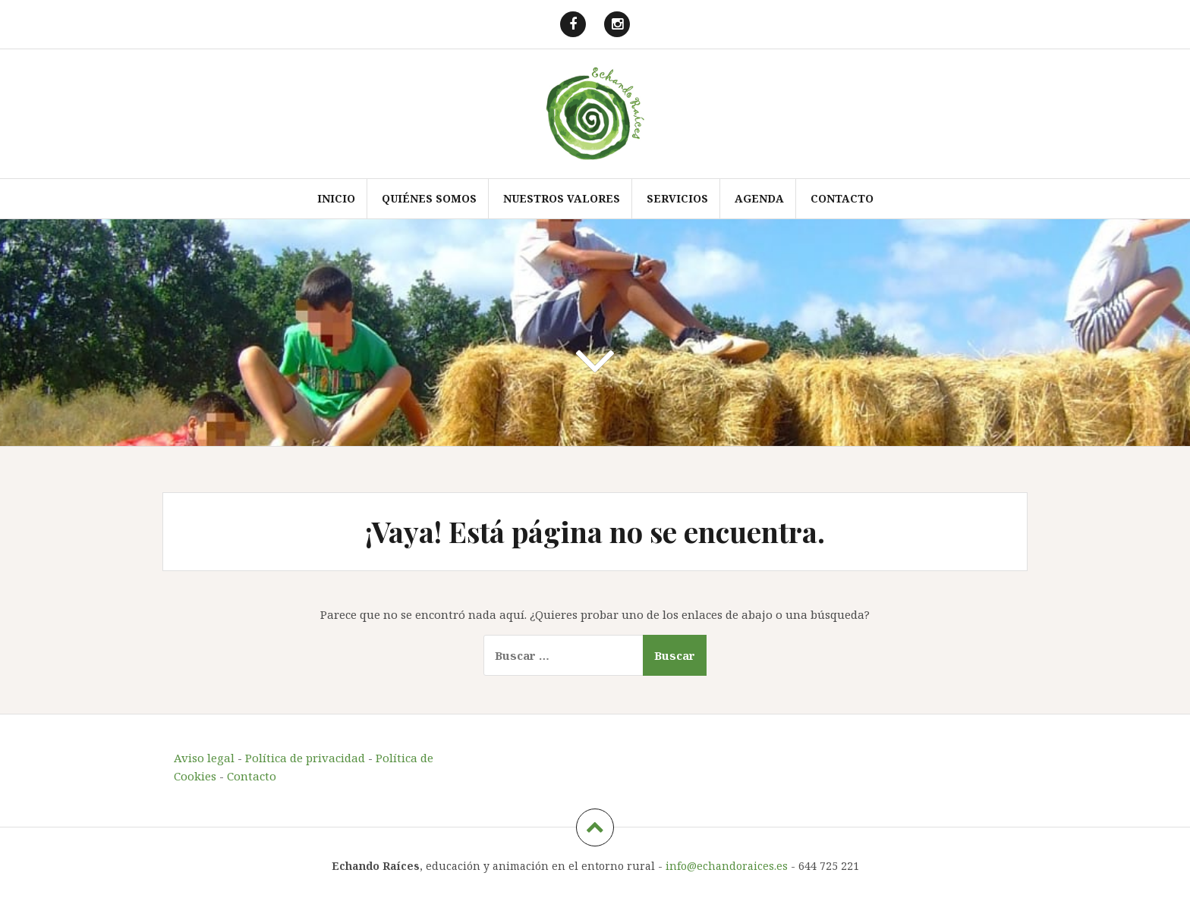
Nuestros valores (561, 198)
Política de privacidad (305, 757)
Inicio (336, 198)
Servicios (677, 198)
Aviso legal (204, 757)
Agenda (759, 198)
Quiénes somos (429, 198)
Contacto (842, 198)
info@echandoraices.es (727, 866)
